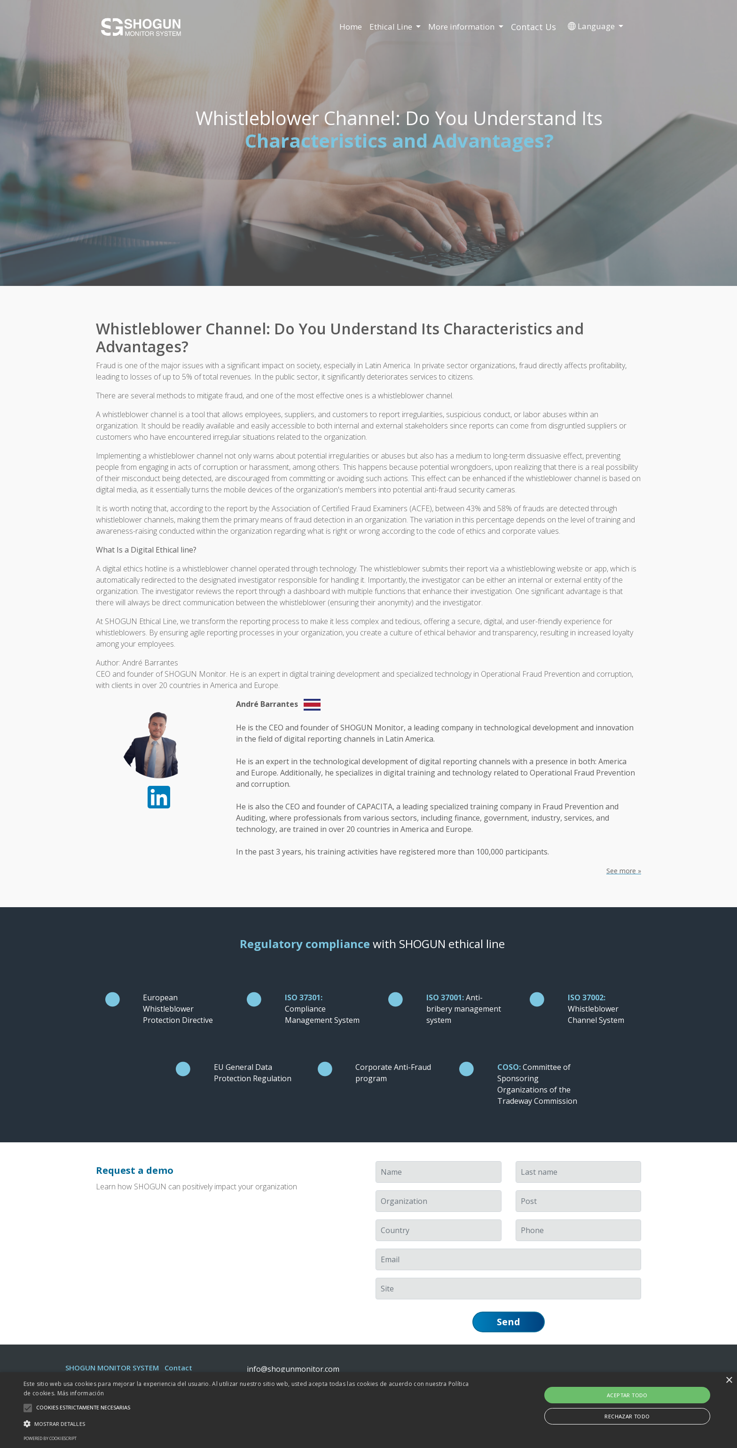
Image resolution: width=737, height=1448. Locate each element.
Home (350, 26)
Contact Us (533, 26)
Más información (80, 1393)
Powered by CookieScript (50, 1438)
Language (592, 26)
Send (508, 1321)
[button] (248, 1423)
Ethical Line (391, 26)
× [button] (728, 1380)
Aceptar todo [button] (627, 1395)
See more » (623, 870)
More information (462, 26)
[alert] (368, 1410)
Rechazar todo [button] (627, 1416)
